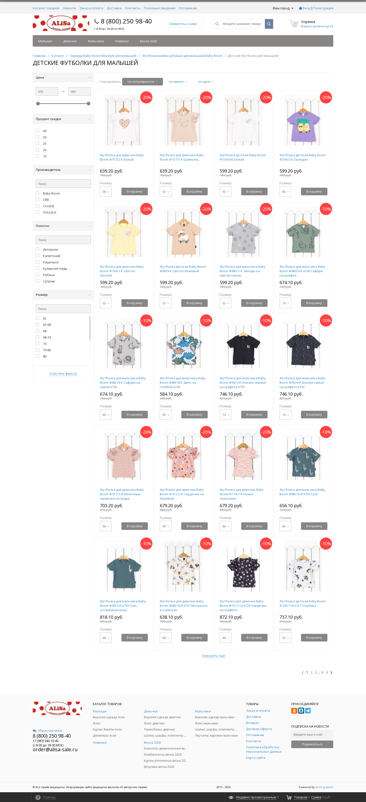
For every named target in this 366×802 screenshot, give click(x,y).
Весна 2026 (148, 41)
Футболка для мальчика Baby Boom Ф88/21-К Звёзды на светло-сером (243, 271)
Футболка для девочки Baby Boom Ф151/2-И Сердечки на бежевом (182, 494)
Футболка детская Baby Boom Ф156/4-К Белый (243, 157)
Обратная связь (48, 730)
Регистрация (323, 8)
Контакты (132, 8)
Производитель (63, 169)
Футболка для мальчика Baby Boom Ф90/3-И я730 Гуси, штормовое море (123, 605)
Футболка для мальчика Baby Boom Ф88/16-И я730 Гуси (302, 491)
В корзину (134, 191)
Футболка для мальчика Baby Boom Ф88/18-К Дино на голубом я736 (183, 382)
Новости (69, 8)
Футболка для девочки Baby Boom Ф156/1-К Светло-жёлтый (122, 271)
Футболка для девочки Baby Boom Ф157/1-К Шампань (182, 157)
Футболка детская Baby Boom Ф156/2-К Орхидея (303, 157)
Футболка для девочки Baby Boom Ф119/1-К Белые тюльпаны (242, 494)
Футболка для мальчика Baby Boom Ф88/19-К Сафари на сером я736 (123, 382)
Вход (306, 8)
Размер (63, 294)
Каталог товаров (46, 8)
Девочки (70, 41)
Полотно (63, 226)
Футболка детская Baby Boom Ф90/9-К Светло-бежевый (183, 268)
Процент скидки (63, 119)
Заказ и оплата (91, 8)
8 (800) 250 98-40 (126, 21)
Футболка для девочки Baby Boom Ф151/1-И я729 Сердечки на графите (243, 605)
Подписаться (312, 744)
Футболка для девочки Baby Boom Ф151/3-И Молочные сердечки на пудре (122, 494)
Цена (63, 77)
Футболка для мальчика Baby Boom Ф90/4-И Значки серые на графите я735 (302, 382)
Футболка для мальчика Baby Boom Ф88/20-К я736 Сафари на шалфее (302, 271)
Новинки (122, 41)
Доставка (114, 8)
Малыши (45, 41)
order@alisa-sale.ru (55, 749)
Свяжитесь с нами (183, 23)
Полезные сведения (159, 8)
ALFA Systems (324, 787)
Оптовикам (188, 8)
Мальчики (96, 41)
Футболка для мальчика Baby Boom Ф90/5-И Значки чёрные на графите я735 (243, 382)
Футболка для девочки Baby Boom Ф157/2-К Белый (122, 157)
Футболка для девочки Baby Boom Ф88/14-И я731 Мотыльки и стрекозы (183, 605)
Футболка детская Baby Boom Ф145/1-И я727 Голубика (303, 603)
